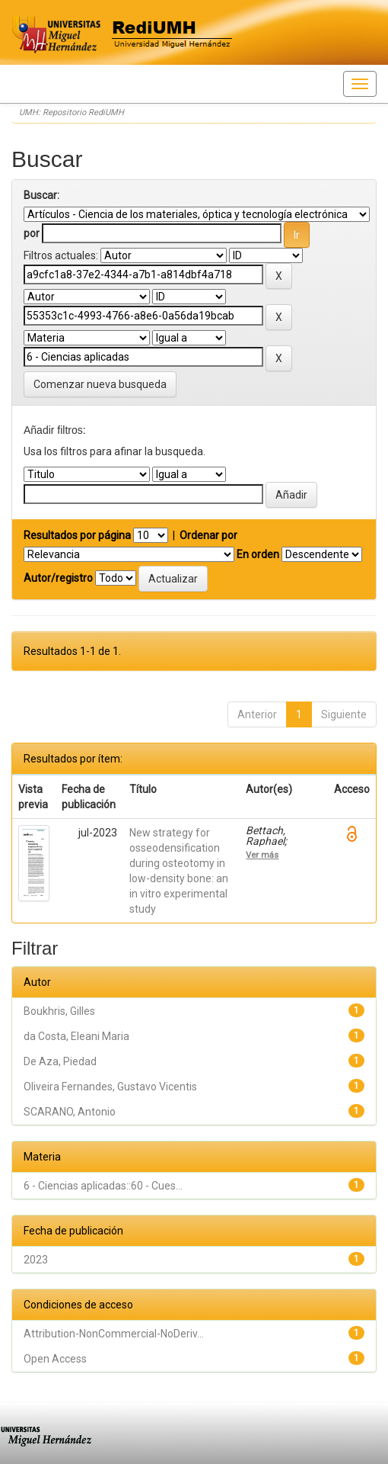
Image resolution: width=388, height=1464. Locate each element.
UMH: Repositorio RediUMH (71, 112)
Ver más (262, 854)
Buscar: (41, 195)
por (32, 233)
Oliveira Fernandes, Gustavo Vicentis (110, 1086)
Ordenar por (208, 535)
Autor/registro (58, 578)
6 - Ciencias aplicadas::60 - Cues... (103, 1186)
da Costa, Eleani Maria (76, 1036)
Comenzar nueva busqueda (100, 384)
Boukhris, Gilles (59, 1011)
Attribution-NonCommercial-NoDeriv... (114, 1334)
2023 (36, 1260)
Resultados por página (77, 535)
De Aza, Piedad (60, 1061)
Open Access (55, 1359)
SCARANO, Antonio (70, 1112)
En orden (258, 554)
